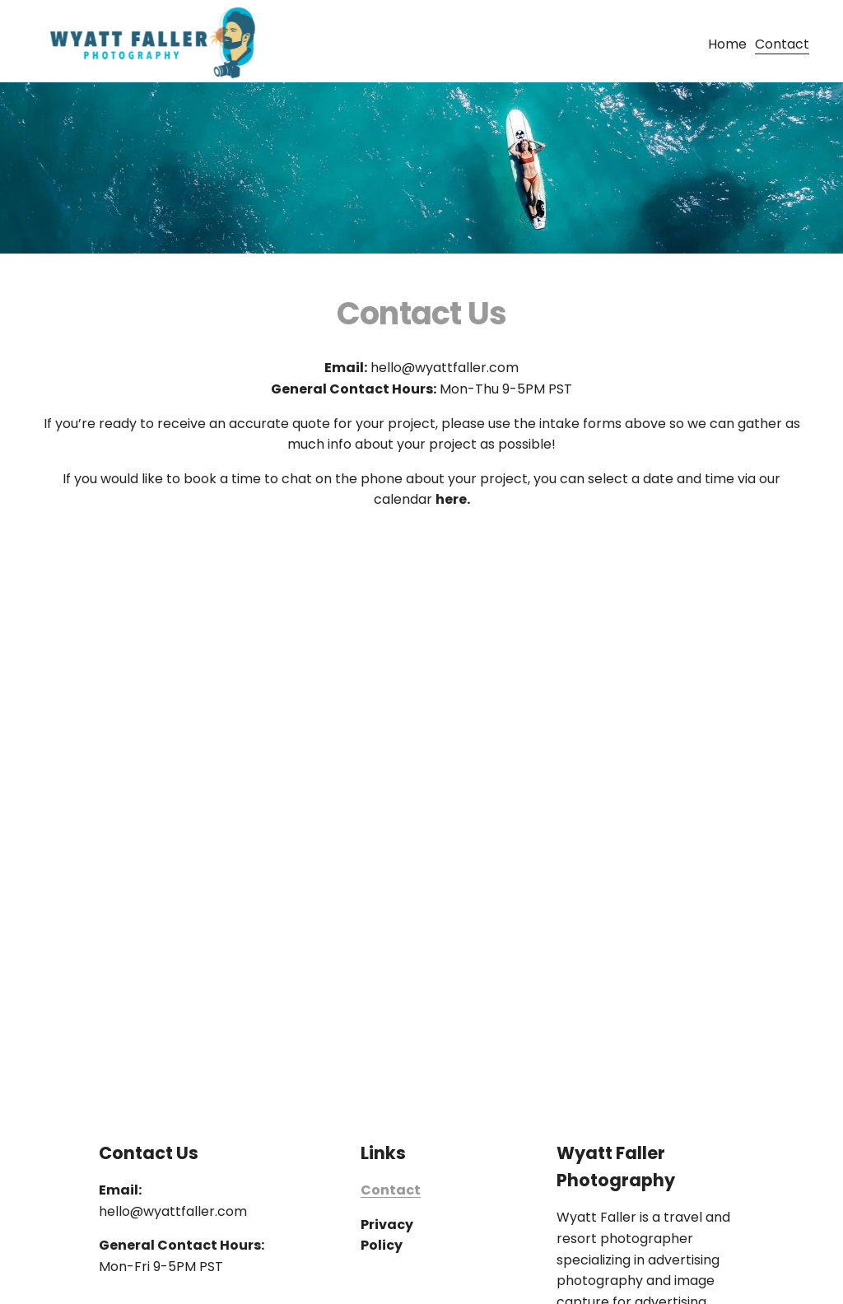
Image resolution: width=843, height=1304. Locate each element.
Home (727, 44)
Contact (782, 44)
